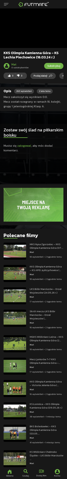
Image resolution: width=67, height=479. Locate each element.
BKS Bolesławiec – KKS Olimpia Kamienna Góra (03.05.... (43, 430)
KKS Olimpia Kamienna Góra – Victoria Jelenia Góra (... (46, 383)
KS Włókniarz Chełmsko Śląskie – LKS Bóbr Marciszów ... (46, 455)
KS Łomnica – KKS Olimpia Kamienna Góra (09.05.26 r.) (46, 406)
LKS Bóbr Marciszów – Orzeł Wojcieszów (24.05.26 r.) (45, 291)
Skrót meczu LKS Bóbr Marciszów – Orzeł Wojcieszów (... (42, 315)
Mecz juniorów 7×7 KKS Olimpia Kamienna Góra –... (45, 361)
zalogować (24, 145)
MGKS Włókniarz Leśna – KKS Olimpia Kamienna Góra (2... (46, 338)
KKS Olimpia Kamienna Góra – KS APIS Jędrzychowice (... (46, 268)
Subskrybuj (53, 66)
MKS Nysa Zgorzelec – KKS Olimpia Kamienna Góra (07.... (46, 246)
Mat (32, 252)
